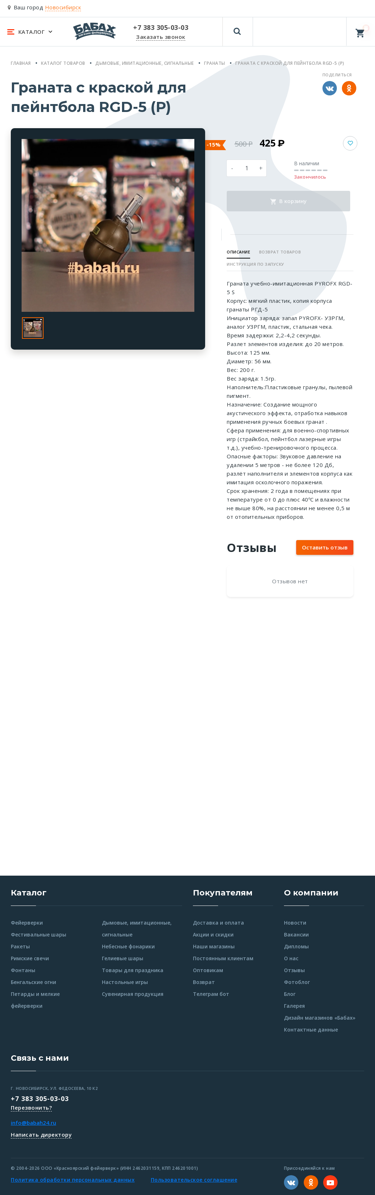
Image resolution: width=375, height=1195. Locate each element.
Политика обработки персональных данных (73, 1179)
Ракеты (20, 946)
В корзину (288, 201)
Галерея (294, 1005)
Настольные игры (125, 982)
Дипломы (296, 946)
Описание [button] (238, 252)
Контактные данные (311, 1029)
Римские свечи (30, 958)
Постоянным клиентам (223, 958)
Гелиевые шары (122, 958)
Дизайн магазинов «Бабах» (320, 1017)
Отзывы (294, 970)
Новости (295, 922)
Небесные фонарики (128, 946)
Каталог (28, 893)
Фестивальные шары (38, 934)
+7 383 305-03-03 (40, 1098)
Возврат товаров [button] (280, 252)
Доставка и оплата (218, 922)
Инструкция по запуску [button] (255, 264)
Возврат (204, 982)
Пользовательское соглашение (194, 1179)
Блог (289, 993)
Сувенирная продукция (132, 993)
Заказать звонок (160, 36)
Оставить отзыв (325, 547)
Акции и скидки (213, 934)
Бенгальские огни (33, 982)
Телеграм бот (211, 993)
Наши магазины (214, 946)
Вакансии (296, 934)
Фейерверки (27, 922)
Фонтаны (23, 970)
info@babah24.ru (33, 1122)
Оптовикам (208, 970)
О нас (291, 958)
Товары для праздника (132, 970)
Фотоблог (297, 982)
